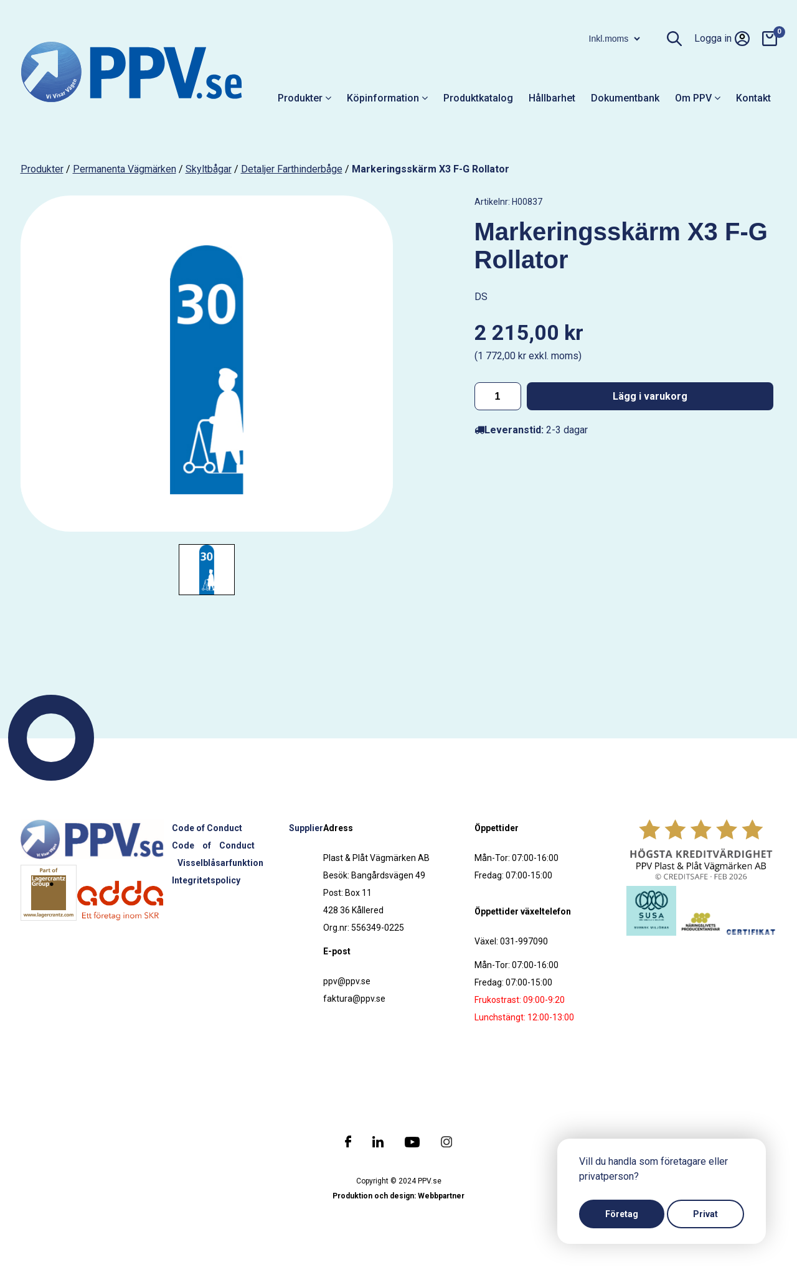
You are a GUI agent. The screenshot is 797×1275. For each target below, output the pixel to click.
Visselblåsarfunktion (220, 863)
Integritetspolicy (206, 880)
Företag (621, 1214)
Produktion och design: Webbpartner (398, 1196)
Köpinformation (387, 98)
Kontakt (753, 98)
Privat (705, 1214)
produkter (42, 169)
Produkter (304, 98)
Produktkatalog (478, 98)
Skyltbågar (209, 169)
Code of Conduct (207, 828)
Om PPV (697, 98)
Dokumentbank (625, 98)
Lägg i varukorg (650, 396)
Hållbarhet (552, 98)
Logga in (722, 38)
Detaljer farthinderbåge (291, 169)
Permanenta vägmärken (124, 169)
